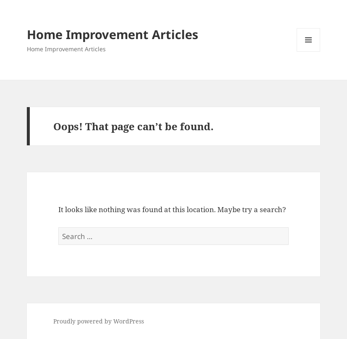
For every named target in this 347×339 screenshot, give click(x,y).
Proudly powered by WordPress (98, 321)
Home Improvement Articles (112, 34)
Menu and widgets (308, 51)
